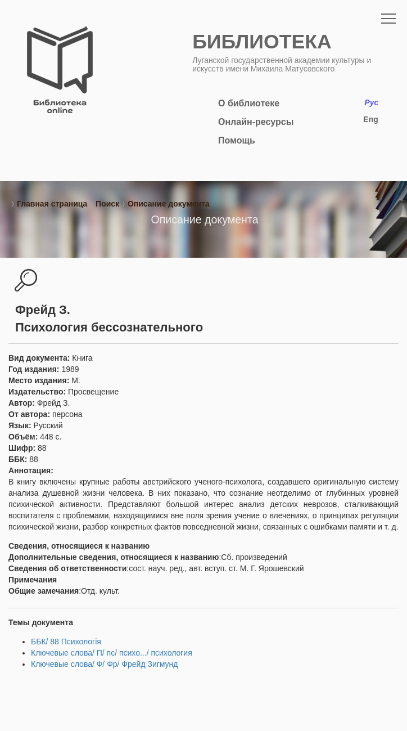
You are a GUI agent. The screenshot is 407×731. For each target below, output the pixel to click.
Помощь (236, 140)
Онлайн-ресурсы (255, 122)
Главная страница (52, 203)
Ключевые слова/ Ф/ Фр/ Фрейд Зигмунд (104, 664)
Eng (370, 119)
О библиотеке (248, 103)
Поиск (107, 203)
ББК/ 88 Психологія (66, 641)
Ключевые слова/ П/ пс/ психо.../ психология (111, 652)
